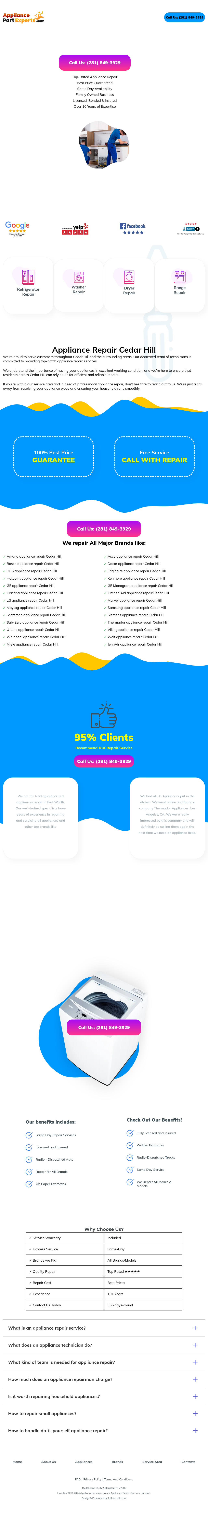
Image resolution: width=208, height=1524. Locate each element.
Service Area (152, 1462)
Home (17, 1462)
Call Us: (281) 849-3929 (184, 17)
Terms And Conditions (118, 1479)
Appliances (83, 1462)
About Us (48, 1462)
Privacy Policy (92, 1479)
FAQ (78, 1479)
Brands (117, 1462)
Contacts (188, 1462)
